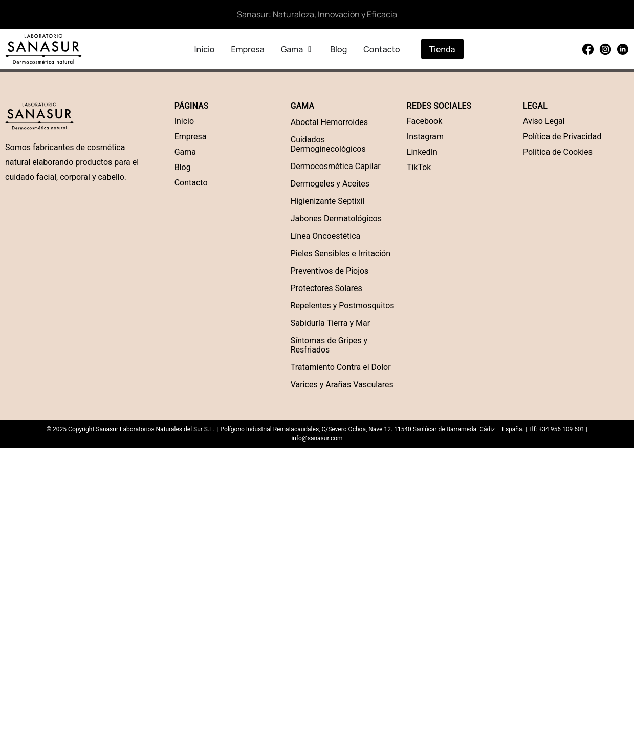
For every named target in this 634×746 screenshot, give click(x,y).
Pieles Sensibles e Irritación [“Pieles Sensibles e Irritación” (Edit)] (340, 253)
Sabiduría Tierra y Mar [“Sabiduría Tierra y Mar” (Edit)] (330, 323)
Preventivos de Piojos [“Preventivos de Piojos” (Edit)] (330, 271)
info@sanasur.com (316, 438)
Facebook (424, 121)
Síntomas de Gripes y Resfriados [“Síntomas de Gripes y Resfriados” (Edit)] (329, 345)
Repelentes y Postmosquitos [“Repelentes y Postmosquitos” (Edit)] (343, 305)
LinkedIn (422, 152)
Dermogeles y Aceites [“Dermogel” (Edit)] (330, 184)
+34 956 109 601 (561, 429)
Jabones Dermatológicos (336, 218)
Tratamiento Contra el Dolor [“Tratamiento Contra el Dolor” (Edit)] (341, 367)
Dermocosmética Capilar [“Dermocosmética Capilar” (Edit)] (336, 166)
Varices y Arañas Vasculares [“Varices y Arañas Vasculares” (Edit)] (342, 384)
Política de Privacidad (562, 136)
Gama (185, 152)
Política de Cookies (558, 152)
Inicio (184, 121)
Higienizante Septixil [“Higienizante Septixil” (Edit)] (327, 201)
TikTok (419, 167)
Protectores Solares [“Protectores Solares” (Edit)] (326, 288)
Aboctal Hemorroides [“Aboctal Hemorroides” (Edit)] (329, 122)
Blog (182, 167)
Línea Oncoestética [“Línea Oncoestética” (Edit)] (326, 236)
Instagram (425, 136)
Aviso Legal (544, 121)
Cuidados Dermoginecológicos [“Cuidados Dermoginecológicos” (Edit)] (328, 144)
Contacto (191, 183)
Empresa (190, 136)
